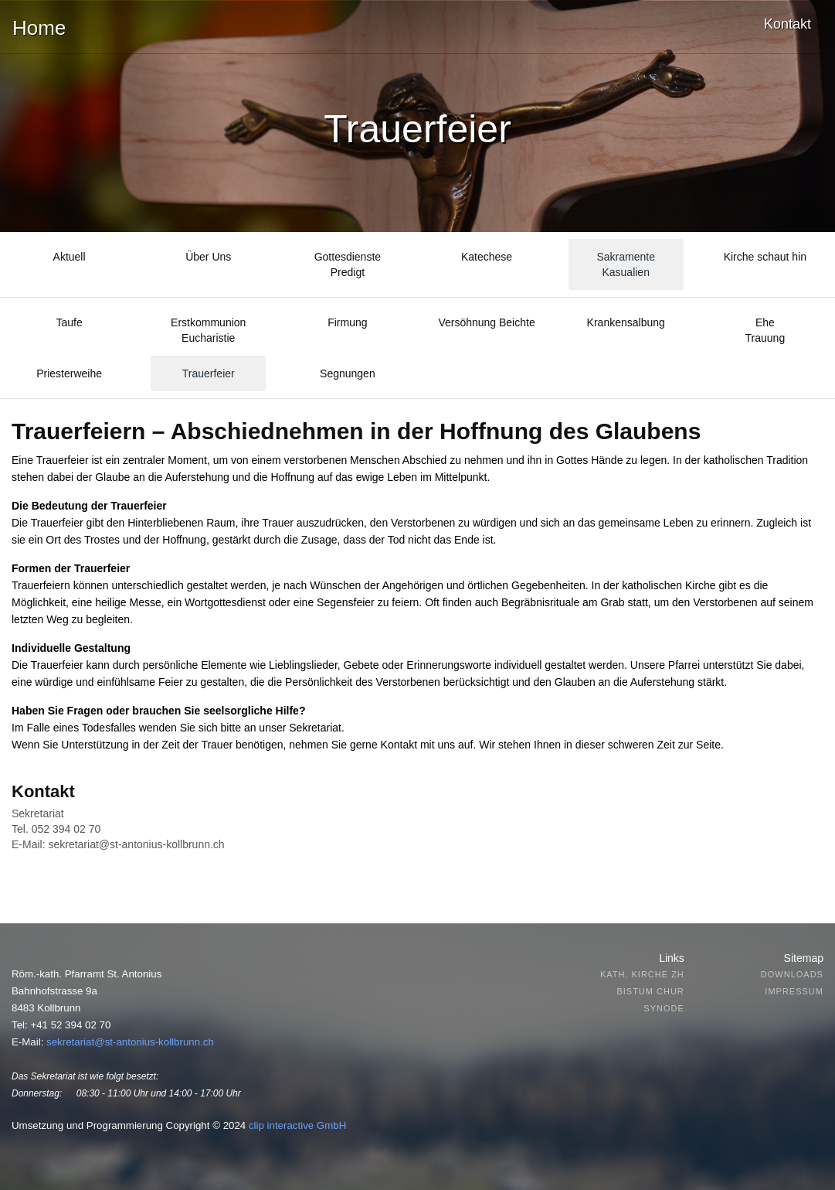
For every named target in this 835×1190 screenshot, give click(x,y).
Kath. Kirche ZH (642, 974)
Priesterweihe (69, 373)
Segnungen (347, 373)
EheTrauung (765, 330)
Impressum (794, 991)
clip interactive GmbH (297, 1125)
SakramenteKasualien (625, 264)
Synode (663, 1008)
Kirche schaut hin (765, 257)
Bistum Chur (650, 991)
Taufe (69, 322)
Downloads (792, 974)
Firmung (347, 322)
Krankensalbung (626, 322)
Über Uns (208, 257)
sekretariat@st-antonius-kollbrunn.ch (136, 844)
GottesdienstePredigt (347, 264)
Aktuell (69, 257)
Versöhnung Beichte (486, 322)
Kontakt (787, 24)
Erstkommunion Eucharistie (208, 330)
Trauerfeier (208, 373)
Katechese (486, 257)
